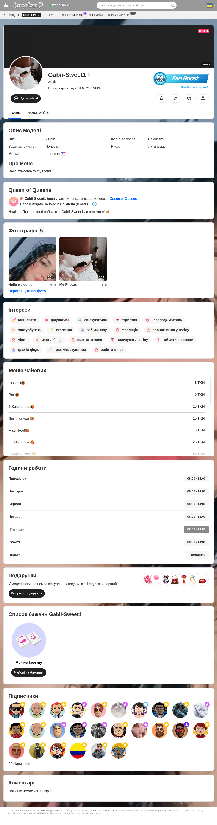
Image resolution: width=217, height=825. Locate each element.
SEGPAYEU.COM (109, 810)
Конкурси (96, 15)
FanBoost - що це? (194, 87)
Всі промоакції (73, 15)
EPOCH (93, 810)
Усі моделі (11, 15)
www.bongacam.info (51, 810)
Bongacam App (119, 15)
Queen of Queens (123, 198)
